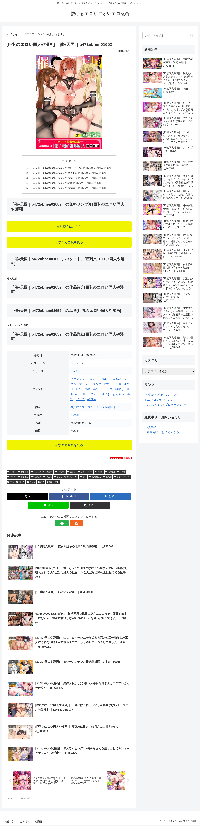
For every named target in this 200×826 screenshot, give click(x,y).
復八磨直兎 (77, 407)
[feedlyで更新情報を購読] (65, 523)
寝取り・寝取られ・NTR (65, 477)
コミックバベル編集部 (101, 407)
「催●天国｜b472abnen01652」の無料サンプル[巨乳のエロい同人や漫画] (70, 168)
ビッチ (80, 399)
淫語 (11, 482)
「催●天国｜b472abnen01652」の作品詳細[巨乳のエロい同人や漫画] (68, 188)
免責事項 (151, 427)
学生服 (117, 384)
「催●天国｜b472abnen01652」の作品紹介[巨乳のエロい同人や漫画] (68, 178)
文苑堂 (74, 415)
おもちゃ (118, 394)
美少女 (97, 384)
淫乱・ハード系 (103, 389)
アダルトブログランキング (162, 394)
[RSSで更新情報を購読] (73, 523)
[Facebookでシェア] (69, 496)
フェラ (94, 394)
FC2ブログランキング (159, 399)
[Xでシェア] (27, 496)
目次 (64, 161)
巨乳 (107, 384)
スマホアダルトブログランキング (166, 404)
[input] (168, 35)
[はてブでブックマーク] (110, 496)
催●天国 (75, 371)
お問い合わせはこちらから (162, 432)
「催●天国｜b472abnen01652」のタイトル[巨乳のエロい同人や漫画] (68, 173)
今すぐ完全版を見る (69, 242)
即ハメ (12, 477)
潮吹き (106, 394)
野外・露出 (83, 389)
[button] (90, 505)
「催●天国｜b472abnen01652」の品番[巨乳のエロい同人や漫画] (65, 183)
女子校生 (84, 384)
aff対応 (91, 399)
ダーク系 (60, 472)
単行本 (103, 379)
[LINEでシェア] (48, 505)
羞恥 (93, 379)
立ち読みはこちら (69, 227)
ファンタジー (78, 379)
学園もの (115, 379)
